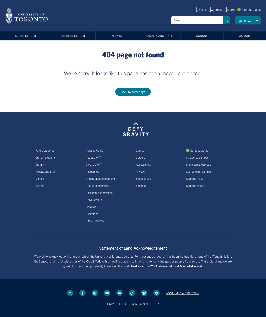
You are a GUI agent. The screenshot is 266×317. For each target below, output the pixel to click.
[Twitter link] (70, 293)
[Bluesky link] (144, 293)
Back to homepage (133, 92)
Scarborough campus (199, 171)
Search (226, 20)
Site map (141, 185)
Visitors (245, 35)
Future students (26, 35)
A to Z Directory (95, 220)
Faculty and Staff (159, 35)
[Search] (197, 20)
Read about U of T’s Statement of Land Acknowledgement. (166, 266)
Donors (202, 35)
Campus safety (195, 185)
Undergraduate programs (100, 178)
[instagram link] (95, 293)
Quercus (216, 9)
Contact (140, 150)
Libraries (91, 206)
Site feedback (144, 178)
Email (202, 9)
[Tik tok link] (132, 293)
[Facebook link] (82, 293)
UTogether (92, 213)
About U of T (93, 157)
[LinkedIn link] (119, 293)
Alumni (116, 35)
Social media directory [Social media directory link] (182, 293)
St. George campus (197, 157)
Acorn (231, 9)
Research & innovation (99, 192)
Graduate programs (97, 185)
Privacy (140, 171)
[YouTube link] (107, 293)
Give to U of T (94, 164)
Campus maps (194, 178)
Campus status (251, 9)
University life (94, 199)
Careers (140, 157)
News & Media (94, 150)
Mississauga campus (198, 164)
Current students (74, 35)
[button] (248, 20)
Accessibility (143, 164)
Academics (92, 171)
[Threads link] (156, 293)
